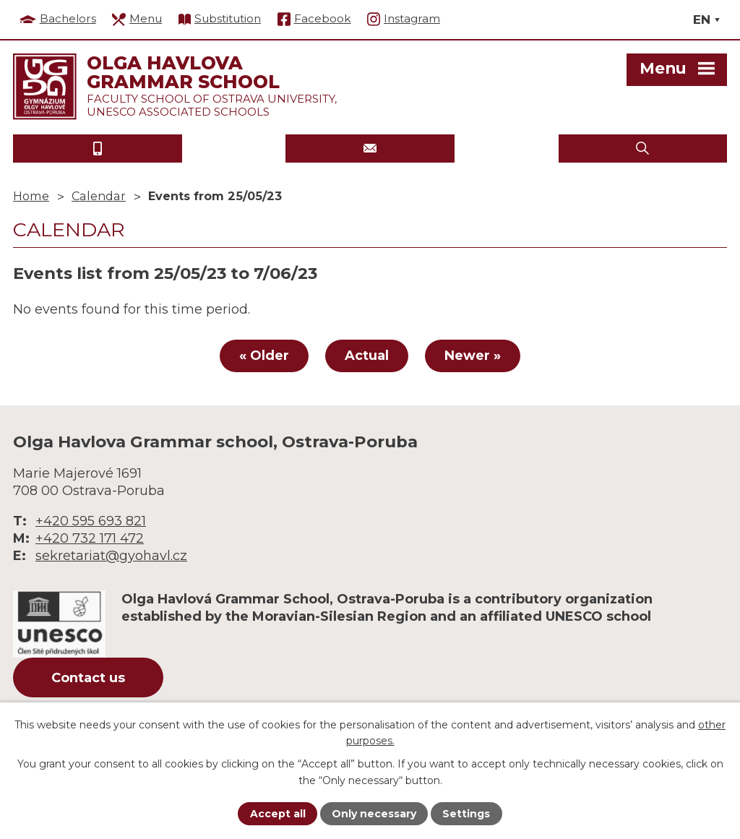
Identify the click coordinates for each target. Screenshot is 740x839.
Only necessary (374, 813)
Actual (367, 355)
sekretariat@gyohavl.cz (111, 556)
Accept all (278, 813)
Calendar (99, 196)
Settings (466, 813)
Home (31, 196)
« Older (264, 355)
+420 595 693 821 (90, 521)
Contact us (88, 678)
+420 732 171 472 (89, 538)
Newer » (472, 355)
